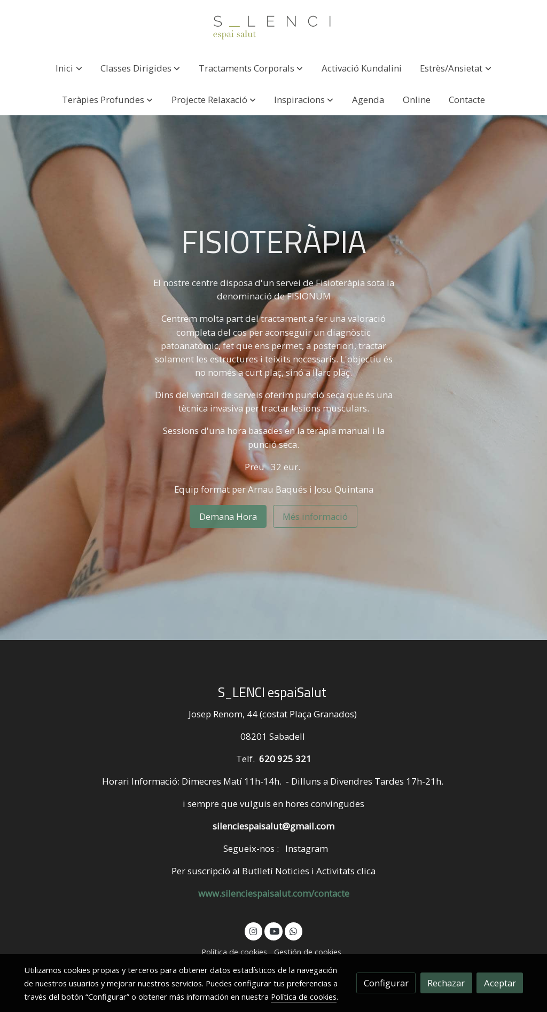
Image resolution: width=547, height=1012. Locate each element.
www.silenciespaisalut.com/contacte (273, 893)
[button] (69, 68)
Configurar (386, 983)
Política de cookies (234, 951)
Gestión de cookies (307, 951)
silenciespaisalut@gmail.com (273, 826)
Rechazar (446, 983)
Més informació (315, 516)
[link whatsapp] (293, 930)
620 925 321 (285, 759)
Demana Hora (228, 516)
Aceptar (500, 983)
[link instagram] (253, 930)
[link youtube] (274, 930)
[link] (273, 26)
